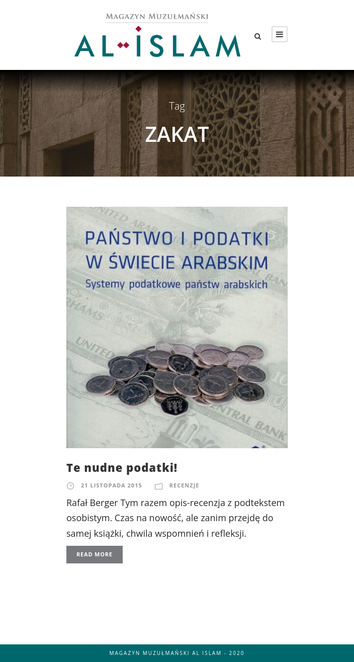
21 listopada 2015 (111, 485)
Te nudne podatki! (122, 467)
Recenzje (184, 485)
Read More (94, 554)
